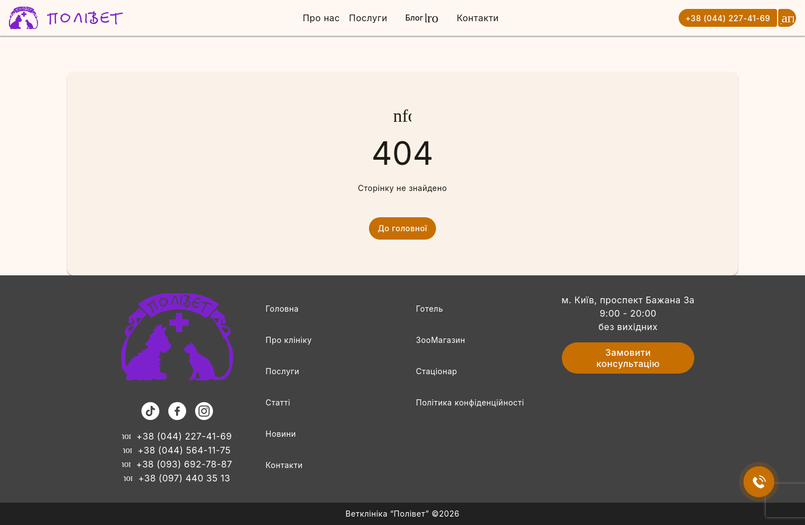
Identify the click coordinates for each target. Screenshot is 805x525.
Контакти (478, 17)
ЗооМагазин (440, 340)
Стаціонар (436, 371)
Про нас (321, 17)
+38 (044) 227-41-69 (727, 18)
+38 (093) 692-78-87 (177, 464)
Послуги (368, 17)
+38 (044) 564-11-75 (177, 450)
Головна (282, 308)
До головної (403, 228)
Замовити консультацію (628, 358)
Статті (278, 402)
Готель (429, 308)
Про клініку (289, 340)
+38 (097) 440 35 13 (177, 478)
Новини (281, 433)
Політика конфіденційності (470, 402)
